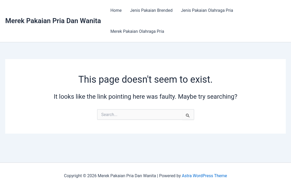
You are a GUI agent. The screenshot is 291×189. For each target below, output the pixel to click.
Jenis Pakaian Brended (151, 10)
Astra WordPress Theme (204, 175)
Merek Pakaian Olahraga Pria (137, 31)
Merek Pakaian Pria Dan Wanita (53, 21)
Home (116, 10)
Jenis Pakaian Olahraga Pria (207, 10)
